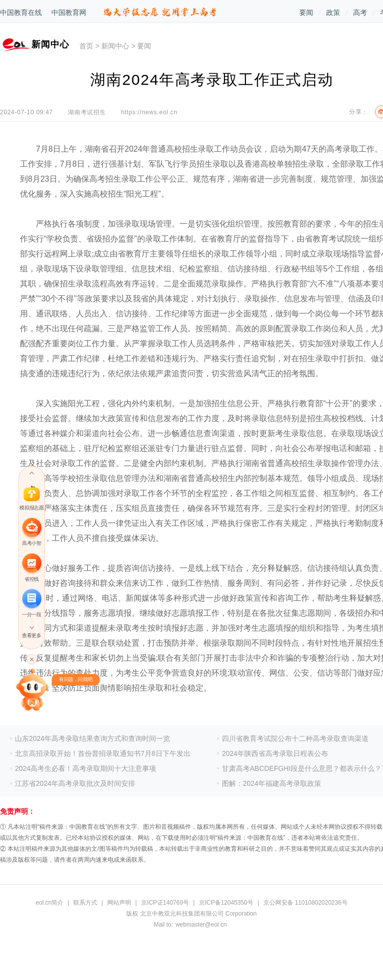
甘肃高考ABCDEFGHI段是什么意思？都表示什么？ (302, 768)
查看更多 (31, 635)
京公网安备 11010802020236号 (305, 902)
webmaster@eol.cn (201, 924)
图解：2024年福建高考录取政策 (271, 783)
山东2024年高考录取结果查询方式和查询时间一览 (92, 738)
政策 (333, 12)
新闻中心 (115, 46)
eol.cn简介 (49, 902)
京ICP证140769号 (165, 902)
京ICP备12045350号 (226, 902)
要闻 (306, 12)
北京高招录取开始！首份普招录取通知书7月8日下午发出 (103, 753)
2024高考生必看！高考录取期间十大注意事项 (85, 768)
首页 (86, 46)
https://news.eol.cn (149, 112)
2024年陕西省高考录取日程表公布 (275, 753)
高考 (360, 12)
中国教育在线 (21, 12)
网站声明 (119, 902)
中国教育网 (68, 12)
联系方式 (85, 902)
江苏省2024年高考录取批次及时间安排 (75, 783)
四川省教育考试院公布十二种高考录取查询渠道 (295, 738)
